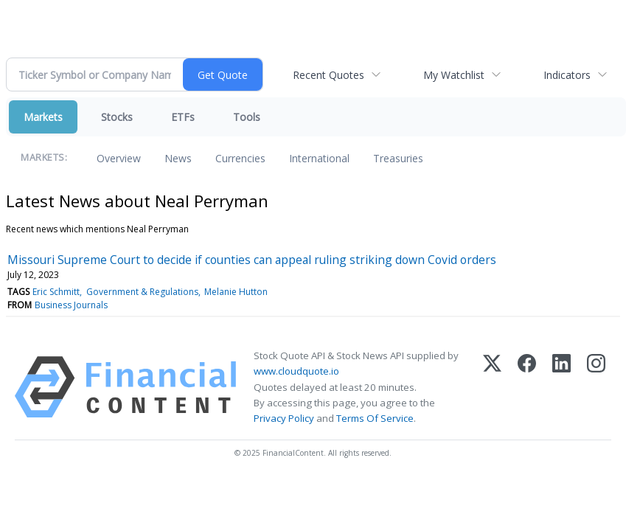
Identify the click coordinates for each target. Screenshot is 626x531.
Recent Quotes (328, 75)
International (319, 158)
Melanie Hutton (236, 291)
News (178, 158)
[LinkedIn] (561, 387)
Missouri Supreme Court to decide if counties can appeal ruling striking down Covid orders (251, 259)
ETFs (183, 117)
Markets (43, 117)
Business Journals (71, 305)
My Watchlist (453, 75)
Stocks (117, 117)
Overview (119, 158)
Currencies (240, 158)
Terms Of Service (375, 418)
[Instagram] (596, 387)
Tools (246, 117)
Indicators (567, 75)
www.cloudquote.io (296, 371)
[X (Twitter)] (492, 387)
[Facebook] (527, 387)
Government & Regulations (142, 291)
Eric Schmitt (56, 291)
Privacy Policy (284, 418)
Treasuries (398, 158)
